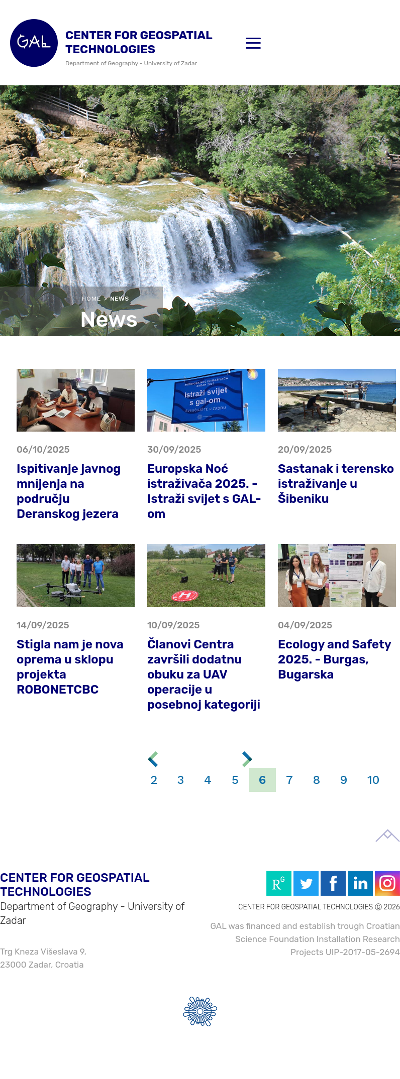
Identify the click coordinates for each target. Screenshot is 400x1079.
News (119, 298)
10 (373, 780)
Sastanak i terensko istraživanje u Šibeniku (336, 484)
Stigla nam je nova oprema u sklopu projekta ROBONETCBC (70, 667)
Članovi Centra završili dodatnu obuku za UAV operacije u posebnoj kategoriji (203, 674)
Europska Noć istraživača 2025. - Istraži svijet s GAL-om (204, 491)
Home (91, 298)
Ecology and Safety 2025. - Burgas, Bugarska (334, 659)
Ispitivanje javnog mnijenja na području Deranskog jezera (69, 491)
